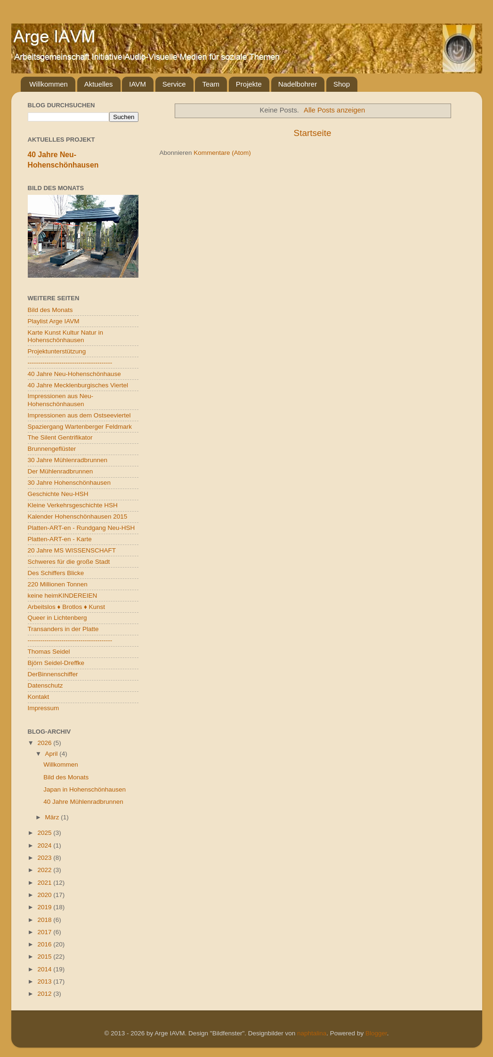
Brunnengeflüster (52, 448)
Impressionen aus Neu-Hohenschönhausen (61, 399)
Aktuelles (98, 84)
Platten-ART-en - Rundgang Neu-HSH (81, 527)
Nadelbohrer (297, 84)
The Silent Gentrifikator (60, 437)
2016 (45, 944)
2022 (45, 869)
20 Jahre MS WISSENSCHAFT (72, 550)
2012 (45, 993)
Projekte (249, 84)
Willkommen (48, 84)
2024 (45, 845)
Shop (341, 84)
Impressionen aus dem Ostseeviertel (79, 415)
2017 (45, 932)
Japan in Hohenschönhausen (84, 789)
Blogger (376, 1033)
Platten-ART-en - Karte (60, 539)
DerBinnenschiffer (53, 674)
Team (210, 84)
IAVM (137, 84)
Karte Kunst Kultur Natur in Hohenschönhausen (66, 336)
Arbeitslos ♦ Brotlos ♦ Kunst (66, 606)
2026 (45, 742)
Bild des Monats (50, 309)
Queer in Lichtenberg (57, 617)
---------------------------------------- (70, 362)
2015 (45, 956)
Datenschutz (45, 685)
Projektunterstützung (57, 351)
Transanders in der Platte (63, 629)
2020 (45, 894)
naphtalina (311, 1033)
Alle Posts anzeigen (334, 110)
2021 (45, 882)
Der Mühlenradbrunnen (60, 471)
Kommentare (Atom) (222, 152)
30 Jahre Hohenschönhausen (69, 482)
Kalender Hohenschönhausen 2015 (78, 516)
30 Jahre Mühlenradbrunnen (68, 460)
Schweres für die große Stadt (69, 561)
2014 (45, 969)
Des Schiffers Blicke (56, 573)
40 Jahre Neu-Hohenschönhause (74, 373)
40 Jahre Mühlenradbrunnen (83, 801)
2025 (45, 832)
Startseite (312, 133)
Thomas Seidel (49, 651)
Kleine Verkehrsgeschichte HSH (73, 505)
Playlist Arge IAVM (54, 321)
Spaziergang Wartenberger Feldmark (80, 426)
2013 (45, 981)
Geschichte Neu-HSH (58, 493)
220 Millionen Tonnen (58, 584)
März (53, 817)
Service (174, 84)
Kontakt (38, 696)
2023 (45, 857)
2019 (45, 907)
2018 (45, 919)
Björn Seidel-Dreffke (56, 662)
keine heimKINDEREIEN (62, 595)
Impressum (43, 708)
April (52, 753)
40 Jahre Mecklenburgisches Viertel (78, 385)
